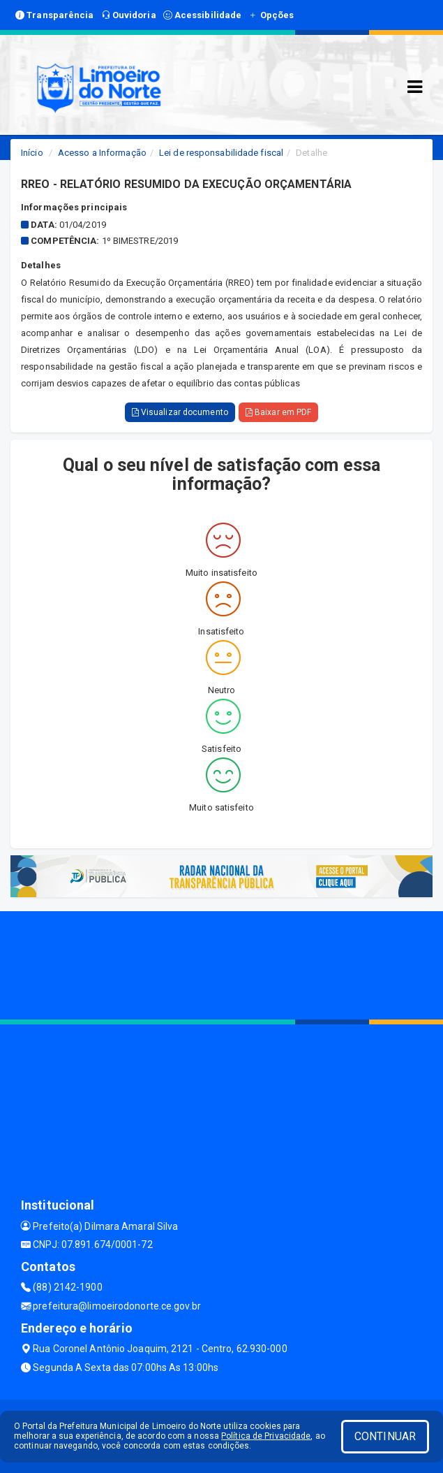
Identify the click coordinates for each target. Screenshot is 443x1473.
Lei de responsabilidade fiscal (221, 152)
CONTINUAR (385, 1436)
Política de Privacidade (265, 1436)
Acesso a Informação (102, 152)
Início (32, 152)
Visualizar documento (180, 412)
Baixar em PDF (279, 412)
